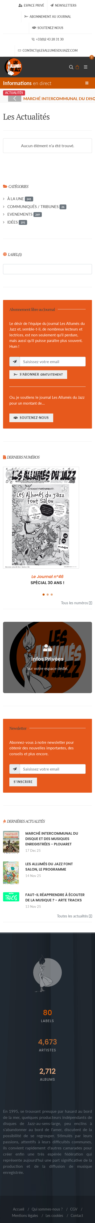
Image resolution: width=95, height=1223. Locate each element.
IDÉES (17, 222)
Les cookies (54, 1215)
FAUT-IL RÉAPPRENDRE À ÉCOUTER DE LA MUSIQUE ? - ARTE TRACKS (55, 897)
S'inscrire (23, 782)
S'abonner (38, 374)
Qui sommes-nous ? (47, 1209)
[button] (44, 595)
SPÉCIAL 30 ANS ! (48, 580)
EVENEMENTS (24, 214)
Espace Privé (31, 5)
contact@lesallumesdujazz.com (48, 50)
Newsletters (63, 5)
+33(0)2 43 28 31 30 (47, 39)
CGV (73, 1209)
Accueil (18, 1209)
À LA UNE (20, 198)
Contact (77, 1215)
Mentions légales (25, 1215)
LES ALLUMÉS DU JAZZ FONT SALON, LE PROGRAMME (49, 866)
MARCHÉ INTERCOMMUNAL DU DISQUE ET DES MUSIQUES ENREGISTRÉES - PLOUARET (51, 839)
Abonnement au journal (47, 17)
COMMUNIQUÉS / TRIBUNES (36, 206)
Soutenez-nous (47, 28)
